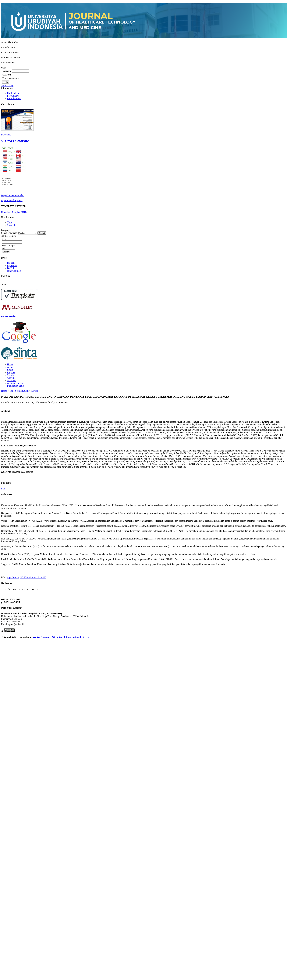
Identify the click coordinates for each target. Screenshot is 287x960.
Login (10, 369)
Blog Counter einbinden (12, 195)
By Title (11, 268)
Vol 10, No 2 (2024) (19, 391)
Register (11, 372)
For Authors (13, 96)
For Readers (13, 93)
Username (6, 71)
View (9, 222)
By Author (12, 265)
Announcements (15, 383)
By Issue (11, 263)
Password (6, 74)
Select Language (9, 233)
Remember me (12, 78)
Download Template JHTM (14, 212)
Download (6, 134)
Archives (11, 380)
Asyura (34, 391)
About (10, 367)
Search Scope (8, 246)
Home (10, 364)
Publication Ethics (16, 386)
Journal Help (7, 85)
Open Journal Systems (11, 200)
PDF (3, 488)
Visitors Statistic (15, 141)
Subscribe (12, 225)
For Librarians (14, 98)
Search (10, 375)
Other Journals (14, 271)
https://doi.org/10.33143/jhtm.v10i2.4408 (26, 577)
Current (10, 377)
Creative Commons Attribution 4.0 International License (60, 637)
